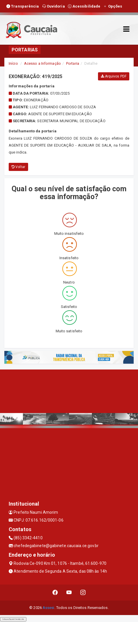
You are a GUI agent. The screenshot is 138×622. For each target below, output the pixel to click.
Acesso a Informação (42, 63)
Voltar (18, 167)
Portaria (72, 63)
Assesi (49, 607)
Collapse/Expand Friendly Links (13, 619)
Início (13, 63)
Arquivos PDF (113, 76)
